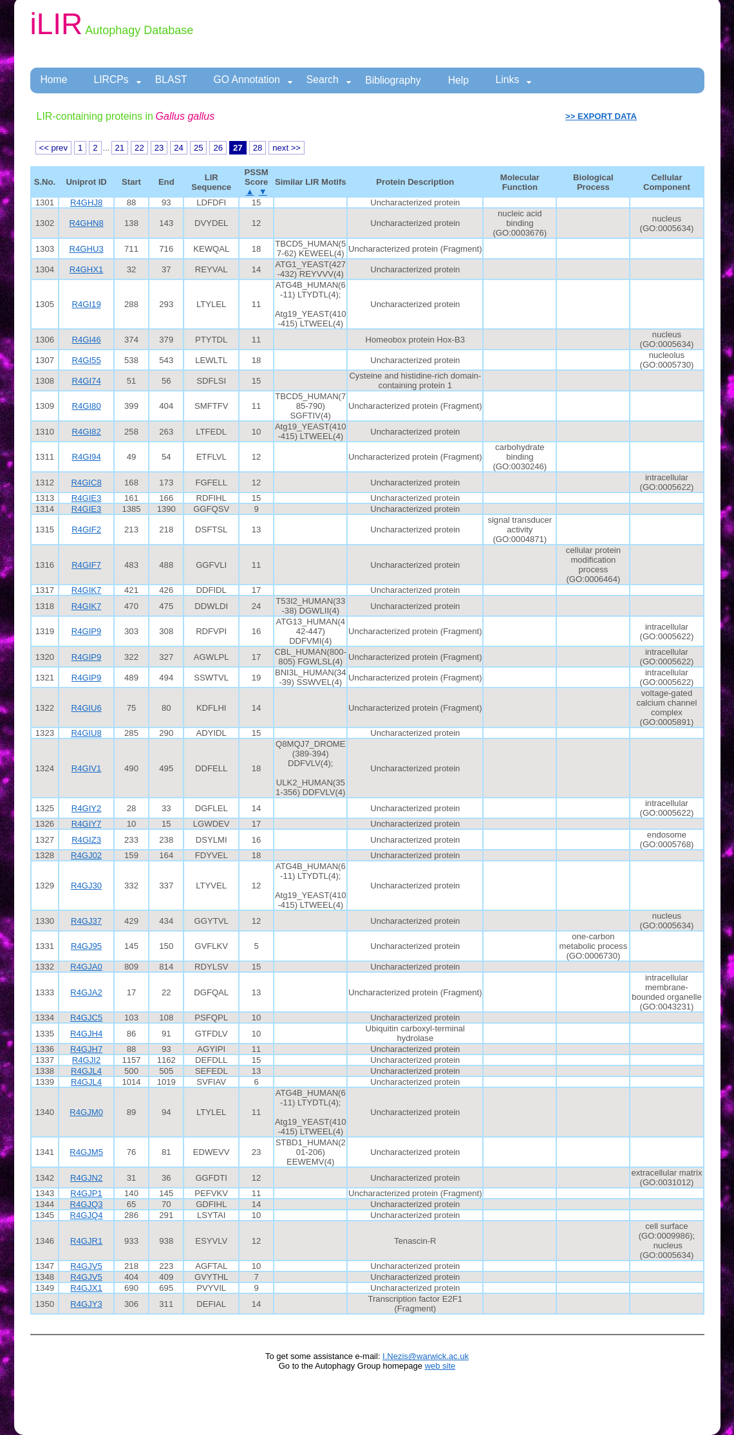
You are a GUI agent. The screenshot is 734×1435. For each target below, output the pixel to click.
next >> (286, 148)
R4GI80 (86, 406)
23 (159, 148)
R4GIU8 (86, 733)
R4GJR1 (86, 1241)
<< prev (53, 148)
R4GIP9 (86, 631)
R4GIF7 (86, 565)
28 (258, 148)
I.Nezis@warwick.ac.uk (425, 1356)
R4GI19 (86, 304)
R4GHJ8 (86, 202)
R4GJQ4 (86, 1215)
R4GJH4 (86, 1033)
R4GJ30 (86, 885)
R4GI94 (86, 457)
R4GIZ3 (86, 840)
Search (329, 80)
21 (120, 148)
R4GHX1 (86, 269)
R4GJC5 (86, 1017)
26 (218, 148)
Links (514, 80)
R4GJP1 (86, 1193)
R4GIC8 (86, 482)
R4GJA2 (86, 992)
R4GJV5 (86, 1266)
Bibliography (393, 80)
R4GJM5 (86, 1152)
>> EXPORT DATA (601, 116)
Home (54, 79)
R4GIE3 (86, 498)
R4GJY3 (86, 1304)
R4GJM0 (86, 1112)
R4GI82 (86, 431)
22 (139, 148)
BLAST (171, 79)
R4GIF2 (86, 529)
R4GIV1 (86, 768)
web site (440, 1366)
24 (179, 148)
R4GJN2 (86, 1178)
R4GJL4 (86, 1071)
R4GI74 (86, 381)
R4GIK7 (86, 590)
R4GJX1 (86, 1288)
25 (198, 148)
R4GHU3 (87, 249)
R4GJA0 (86, 966)
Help (458, 80)
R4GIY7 (86, 824)
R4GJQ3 (86, 1204)
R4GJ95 (86, 946)
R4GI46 (86, 339)
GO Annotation (253, 80)
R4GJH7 (86, 1049)
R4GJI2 (86, 1060)
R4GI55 (86, 360)
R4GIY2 (86, 808)
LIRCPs (117, 80)
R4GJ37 (86, 921)
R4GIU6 (86, 708)
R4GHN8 (87, 223)
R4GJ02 (86, 855)
